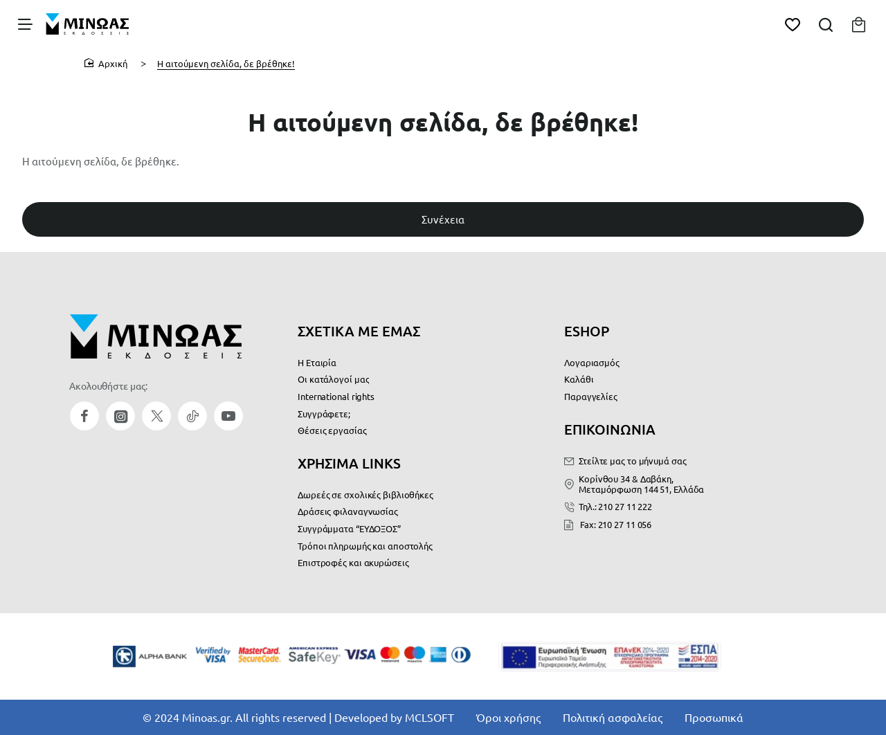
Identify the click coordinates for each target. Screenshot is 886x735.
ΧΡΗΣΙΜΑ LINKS (349, 463)
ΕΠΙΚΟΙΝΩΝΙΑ (610, 429)
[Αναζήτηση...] (825, 24)
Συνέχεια (443, 221)
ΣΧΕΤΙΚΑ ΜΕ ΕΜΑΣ (359, 331)
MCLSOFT (429, 717)
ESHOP (586, 331)
